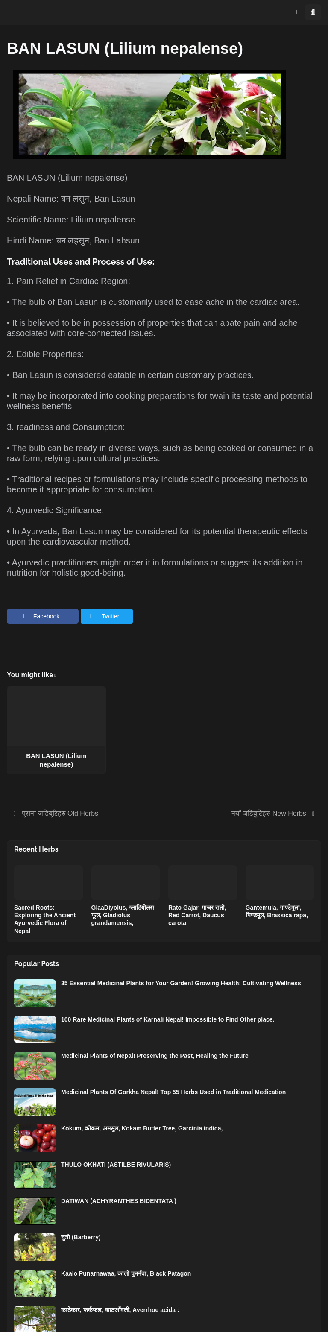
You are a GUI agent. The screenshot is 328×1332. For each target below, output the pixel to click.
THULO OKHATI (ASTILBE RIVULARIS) (116, 1164)
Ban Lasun (114, 198)
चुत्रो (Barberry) (81, 1237)
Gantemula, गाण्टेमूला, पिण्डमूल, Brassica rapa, (277, 911)
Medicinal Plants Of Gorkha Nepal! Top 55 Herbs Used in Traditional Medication (173, 1092)
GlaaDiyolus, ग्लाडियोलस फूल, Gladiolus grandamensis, (122, 915)
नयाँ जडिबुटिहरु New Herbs (268, 813)
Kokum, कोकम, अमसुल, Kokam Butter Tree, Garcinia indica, (142, 1128)
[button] (297, 12)
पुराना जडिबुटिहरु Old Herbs (60, 813)
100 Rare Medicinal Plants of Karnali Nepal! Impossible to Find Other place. (167, 1019)
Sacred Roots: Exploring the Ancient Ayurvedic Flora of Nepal (45, 919)
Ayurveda (39, 531)
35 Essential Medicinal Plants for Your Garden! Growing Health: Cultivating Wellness (181, 983)
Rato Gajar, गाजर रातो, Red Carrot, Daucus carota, (197, 915)
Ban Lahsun (117, 240)
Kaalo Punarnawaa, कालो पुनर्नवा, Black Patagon (126, 1273)
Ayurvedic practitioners (55, 562)
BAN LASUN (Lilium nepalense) (56, 760)
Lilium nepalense (93, 177)
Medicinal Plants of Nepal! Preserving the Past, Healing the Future (155, 1055)
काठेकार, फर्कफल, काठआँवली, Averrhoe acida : (120, 1309)
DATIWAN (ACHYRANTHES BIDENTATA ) (118, 1200)
